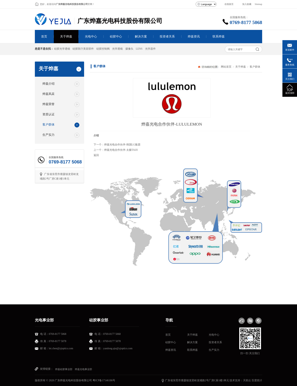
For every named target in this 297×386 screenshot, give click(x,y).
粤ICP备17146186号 (104, 380)
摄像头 (129, 48)
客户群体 (254, 66)
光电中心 (214, 334)
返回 (96, 155)
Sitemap (258, 4)
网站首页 (226, 66)
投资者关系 (215, 342)
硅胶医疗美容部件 (83, 48)
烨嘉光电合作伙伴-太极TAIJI (121, 149)
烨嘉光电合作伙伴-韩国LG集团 (122, 144)
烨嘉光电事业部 (83, 369)
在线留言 (229, 4)
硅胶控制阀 (103, 48)
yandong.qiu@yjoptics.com (117, 348)
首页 (168, 334)
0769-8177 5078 (57, 341)
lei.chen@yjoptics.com (61, 348)
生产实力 (214, 349)
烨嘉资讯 (170, 349)
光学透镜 (117, 48)
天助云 (247, 380)
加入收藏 (246, 4)
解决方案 (192, 342)
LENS (139, 48)
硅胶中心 (170, 342)
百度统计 (257, 380)
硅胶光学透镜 (62, 48)
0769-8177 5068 (247, 22)
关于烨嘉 (240, 66)
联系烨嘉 (192, 349)
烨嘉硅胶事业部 (63, 369)
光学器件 (150, 48)
